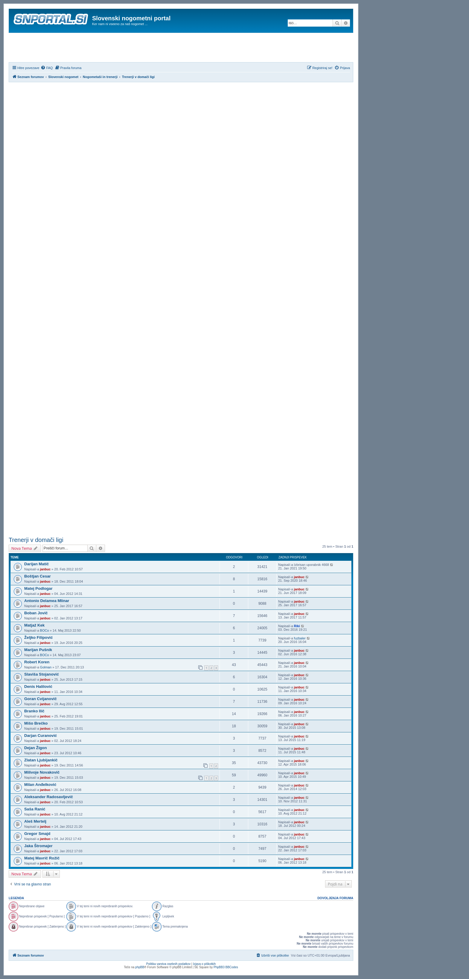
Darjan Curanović (40, 735)
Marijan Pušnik (38, 649)
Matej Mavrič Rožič (42, 858)
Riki (297, 626)
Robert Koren (36, 662)
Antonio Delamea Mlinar (46, 600)
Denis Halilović (38, 686)
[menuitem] (47, 67)
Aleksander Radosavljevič (48, 797)
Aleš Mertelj (35, 821)
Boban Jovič (36, 613)
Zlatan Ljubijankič (40, 760)
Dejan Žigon (35, 748)
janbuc (45, 569)
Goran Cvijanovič (40, 699)
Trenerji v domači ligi (36, 540)
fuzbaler (300, 638)
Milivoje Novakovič (42, 772)
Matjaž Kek (34, 625)
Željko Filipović (38, 637)
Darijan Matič (36, 564)
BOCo (44, 630)
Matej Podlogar (38, 588)
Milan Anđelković (40, 784)
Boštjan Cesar (37, 576)
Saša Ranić (34, 809)
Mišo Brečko (36, 723)
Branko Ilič (34, 711)
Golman (46, 667)
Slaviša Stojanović (41, 674)
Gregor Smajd (37, 833)
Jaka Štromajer (38, 846)
